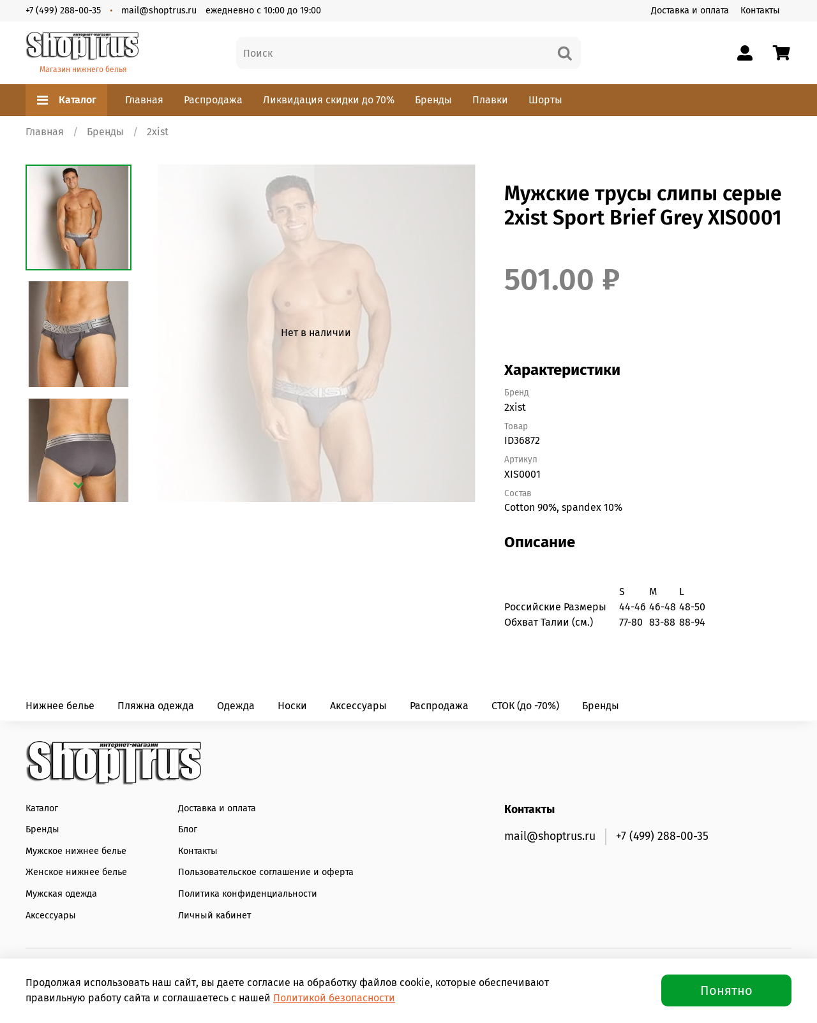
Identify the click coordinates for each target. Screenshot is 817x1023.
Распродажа (213, 100)
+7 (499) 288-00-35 (63, 10)
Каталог (66, 100)
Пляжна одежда (155, 706)
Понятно (726, 990)
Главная (144, 100)
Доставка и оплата (690, 10)
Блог (187, 829)
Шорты (545, 100)
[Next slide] (78, 485)
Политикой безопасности (334, 998)
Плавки (490, 100)
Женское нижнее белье (76, 872)
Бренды (433, 100)
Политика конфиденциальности (247, 893)
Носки (292, 706)
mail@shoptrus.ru (159, 10)
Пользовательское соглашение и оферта (266, 872)
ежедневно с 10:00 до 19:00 (263, 10)
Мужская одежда (61, 893)
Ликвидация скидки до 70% (328, 100)
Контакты (760, 10)
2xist (158, 132)
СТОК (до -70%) (525, 706)
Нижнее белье (60, 706)
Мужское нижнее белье (76, 851)
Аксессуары (358, 706)
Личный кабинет (214, 915)
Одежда (236, 706)
